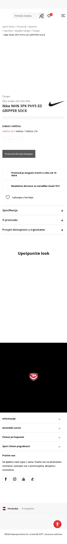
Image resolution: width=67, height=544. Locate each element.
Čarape (36, 30)
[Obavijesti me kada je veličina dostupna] (8, 139)
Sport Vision (8, 26)
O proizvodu (32, 220)
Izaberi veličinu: (11, 126)
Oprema (32, 26)
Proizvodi (21, 26)
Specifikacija (32, 210)
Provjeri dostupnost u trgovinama (32, 229)
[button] (29, 16)
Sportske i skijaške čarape (17, 30)
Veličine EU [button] (8, 131)
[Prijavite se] (49, 15)
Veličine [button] (19, 131)
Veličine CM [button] (31, 131)
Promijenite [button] (27, 508)
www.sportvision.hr (19, 534)
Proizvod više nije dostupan (19, 153)
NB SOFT (39, 534)
